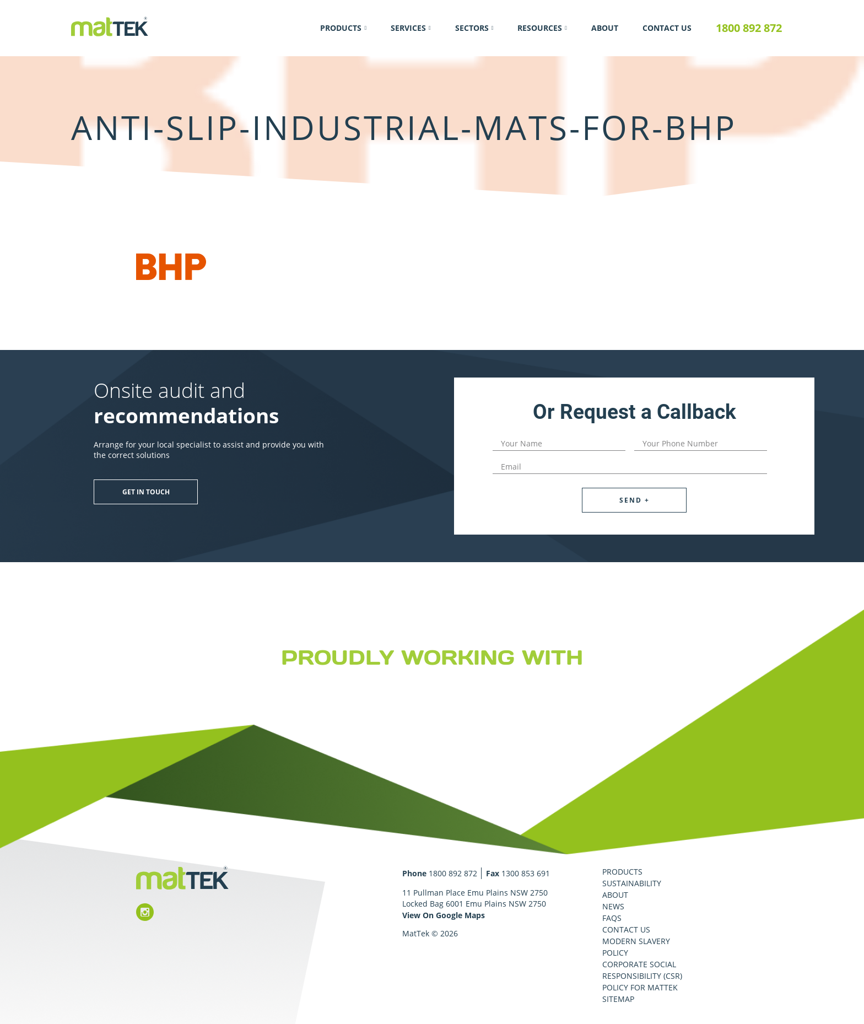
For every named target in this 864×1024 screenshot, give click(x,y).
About (604, 28)
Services (408, 28)
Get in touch (146, 492)
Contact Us (667, 28)
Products (340, 28)
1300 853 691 (525, 873)
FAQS (612, 918)
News (613, 906)
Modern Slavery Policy (636, 947)
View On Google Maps (443, 915)
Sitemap (618, 999)
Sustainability (631, 883)
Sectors (472, 28)
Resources (539, 28)
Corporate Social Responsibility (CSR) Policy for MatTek (642, 976)
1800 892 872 (749, 27)
